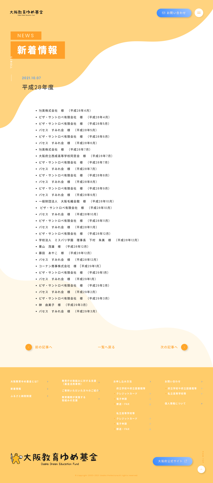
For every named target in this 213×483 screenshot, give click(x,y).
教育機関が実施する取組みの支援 (74, 399)
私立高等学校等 (177, 393)
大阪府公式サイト (172, 461)
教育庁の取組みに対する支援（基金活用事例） (79, 382)
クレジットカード (127, 393)
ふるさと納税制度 (21, 396)
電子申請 (121, 399)
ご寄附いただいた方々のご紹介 (80, 390)
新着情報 (16, 389)
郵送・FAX (123, 404)
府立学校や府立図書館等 (182, 388)
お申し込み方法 (122, 381)
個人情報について (175, 403)
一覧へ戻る (106, 347)
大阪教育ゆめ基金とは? (25, 381)
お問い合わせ (174, 13)
